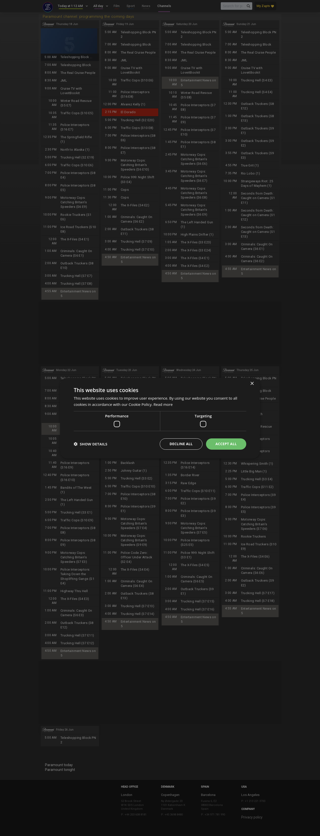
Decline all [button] (181, 443)
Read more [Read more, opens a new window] (163, 404)
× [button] (252, 383)
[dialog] (160, 418)
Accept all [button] (226, 443)
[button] (90, 444)
